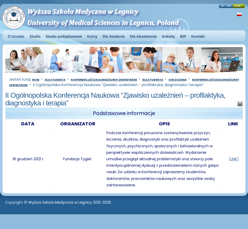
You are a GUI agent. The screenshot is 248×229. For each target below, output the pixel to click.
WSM (35, 80)
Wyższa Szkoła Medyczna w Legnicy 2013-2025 (69, 202)
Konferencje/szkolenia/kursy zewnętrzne (104, 80)
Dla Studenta (55, 80)
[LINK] (234, 159)
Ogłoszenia (177, 80)
